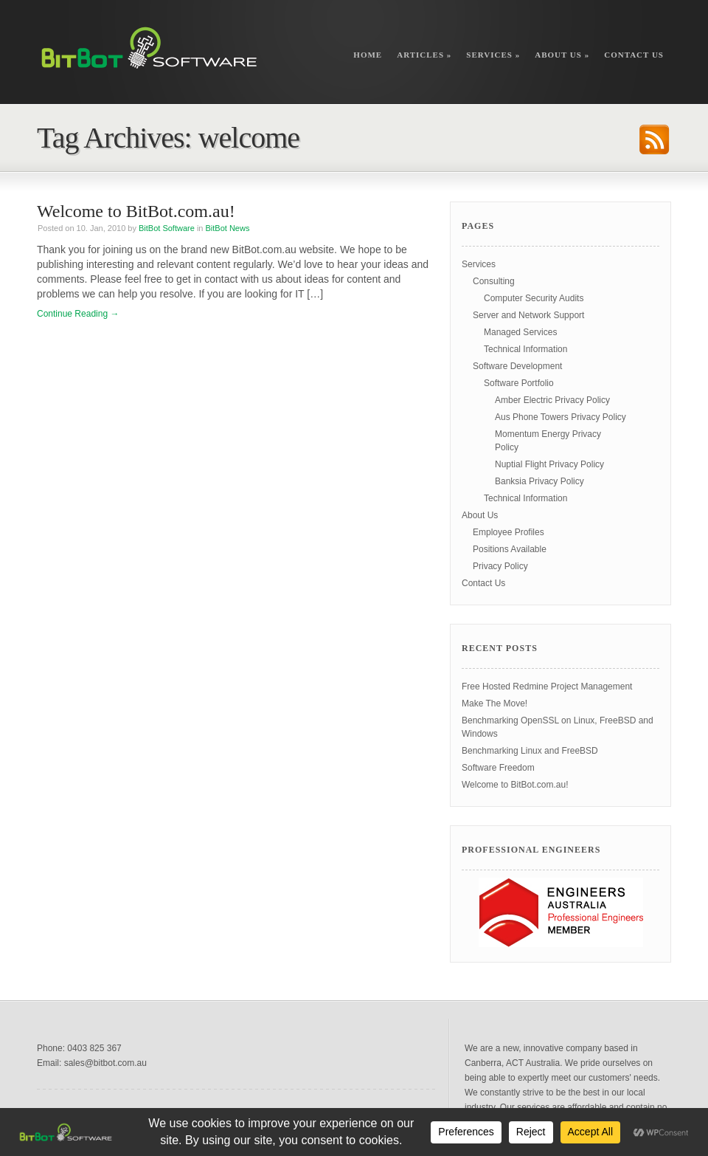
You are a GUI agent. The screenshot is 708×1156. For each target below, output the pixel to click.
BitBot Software (167, 228)
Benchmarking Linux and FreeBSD (530, 751)
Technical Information (525, 349)
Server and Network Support (528, 315)
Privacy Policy (500, 566)
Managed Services (520, 332)
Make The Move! (494, 703)
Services (493, 54)
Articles (424, 54)
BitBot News (228, 228)
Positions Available (509, 549)
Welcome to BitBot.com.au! (136, 211)
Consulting (494, 281)
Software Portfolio (519, 383)
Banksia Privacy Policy (539, 481)
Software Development (517, 366)
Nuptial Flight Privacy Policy (549, 464)
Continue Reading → (78, 314)
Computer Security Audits (533, 298)
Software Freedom (498, 768)
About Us (562, 54)
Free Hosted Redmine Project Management (547, 686)
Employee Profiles (508, 532)
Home (367, 54)
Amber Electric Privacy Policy (552, 400)
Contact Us (634, 54)
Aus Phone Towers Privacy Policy (560, 417)
